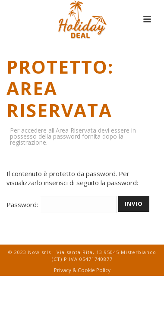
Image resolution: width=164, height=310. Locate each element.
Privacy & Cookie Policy (82, 270)
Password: (61, 204)
